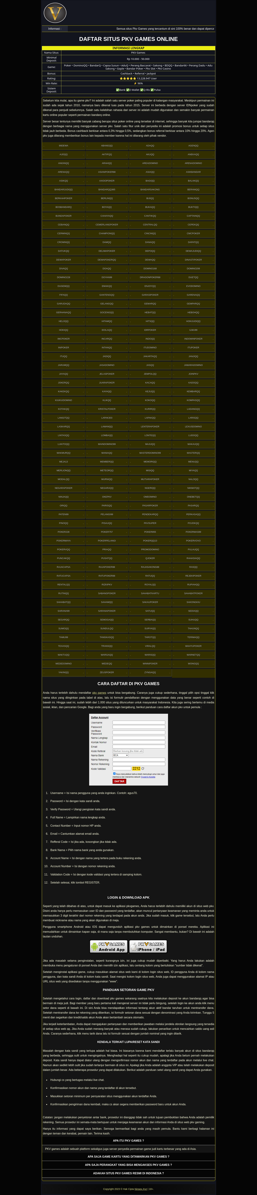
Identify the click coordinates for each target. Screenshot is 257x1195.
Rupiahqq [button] (193, 584)
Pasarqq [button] (193, 505)
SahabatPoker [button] (193, 593)
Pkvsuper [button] (150, 523)
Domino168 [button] (150, 268)
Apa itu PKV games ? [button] (128, 1140)
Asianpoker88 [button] (107, 172)
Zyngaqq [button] (150, 672)
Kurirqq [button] (150, 409)
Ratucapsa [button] (64, 575)
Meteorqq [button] (107, 470)
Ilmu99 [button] (193, 330)
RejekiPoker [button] (193, 575)
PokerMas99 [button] (193, 532)
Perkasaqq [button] (193, 514)
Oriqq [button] (63, 505)
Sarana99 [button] (64, 611)
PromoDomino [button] (150, 549)
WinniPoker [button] (150, 663)
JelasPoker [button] (106, 374)
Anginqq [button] (63, 163)
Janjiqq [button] (193, 356)
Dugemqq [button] (64, 286)
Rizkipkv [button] (107, 584)
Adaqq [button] (150, 145)
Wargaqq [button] (107, 655)
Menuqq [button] (193, 461)
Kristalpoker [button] (107, 409)
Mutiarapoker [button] (150, 479)
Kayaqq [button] (107, 391)
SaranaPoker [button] (107, 611)
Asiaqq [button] (150, 172)
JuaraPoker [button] (107, 382)
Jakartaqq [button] (150, 356)
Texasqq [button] (63, 646)
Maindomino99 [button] (107, 444)
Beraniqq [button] (193, 189)
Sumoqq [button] (63, 628)
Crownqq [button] (63, 242)
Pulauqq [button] (193, 549)
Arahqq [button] (107, 163)
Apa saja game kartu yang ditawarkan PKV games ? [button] (128, 1156)
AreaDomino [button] (150, 163)
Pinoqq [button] (63, 523)
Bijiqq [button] (150, 198)
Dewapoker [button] (63, 259)
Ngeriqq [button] (150, 488)
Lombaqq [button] (107, 435)
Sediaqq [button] (193, 611)
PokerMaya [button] (64, 540)
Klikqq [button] (107, 400)
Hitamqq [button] (107, 321)
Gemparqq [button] (193, 303)
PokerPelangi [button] (107, 540)
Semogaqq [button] (107, 619)
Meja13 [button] (63, 461)
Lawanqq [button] (107, 426)
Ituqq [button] (63, 356)
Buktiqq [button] (193, 207)
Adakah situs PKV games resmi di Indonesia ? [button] (128, 1173)
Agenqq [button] (193, 145)
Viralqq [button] (150, 646)
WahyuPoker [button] (193, 646)
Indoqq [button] (150, 338)
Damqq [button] (106, 242)
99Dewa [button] (63, 145)
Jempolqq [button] (150, 374)
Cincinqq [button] (150, 233)
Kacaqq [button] (150, 382)
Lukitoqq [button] (64, 444)
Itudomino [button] (150, 347)
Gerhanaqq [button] (63, 312)
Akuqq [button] (150, 154)
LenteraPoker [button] (150, 426)
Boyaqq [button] (107, 207)
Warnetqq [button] (193, 655)
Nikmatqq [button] (193, 488)
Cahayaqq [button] (107, 216)
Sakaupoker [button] (150, 602)
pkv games (99, 692)
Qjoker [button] (150, 558)
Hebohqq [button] (193, 312)
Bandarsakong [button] (150, 189)
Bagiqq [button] (150, 180)
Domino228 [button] (63, 277)
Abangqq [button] (107, 145)
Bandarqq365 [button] (106, 189)
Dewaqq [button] (150, 259)
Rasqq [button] (193, 567)
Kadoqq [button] (193, 382)
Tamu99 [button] (63, 637)
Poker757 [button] (107, 532)
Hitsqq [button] (150, 321)
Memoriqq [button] (150, 461)
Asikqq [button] (63, 180)
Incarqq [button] (107, 338)
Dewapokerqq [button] (107, 259)
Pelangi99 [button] (107, 514)
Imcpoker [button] (63, 338)
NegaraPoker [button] (63, 488)
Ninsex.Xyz (141, 1189)
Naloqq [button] (193, 479)
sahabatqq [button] (64, 602)
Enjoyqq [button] (150, 286)
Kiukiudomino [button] (63, 400)
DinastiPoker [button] (193, 259)
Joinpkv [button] (193, 374)
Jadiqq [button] (107, 356)
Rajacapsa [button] (63, 567)
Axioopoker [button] (107, 180)
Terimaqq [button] (193, 637)
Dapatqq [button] (193, 242)
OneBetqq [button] (193, 496)
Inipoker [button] (63, 347)
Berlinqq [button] (107, 198)
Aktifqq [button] (107, 154)
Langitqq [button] (63, 417)
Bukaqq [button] (150, 207)
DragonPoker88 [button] (150, 277)
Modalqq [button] (63, 479)
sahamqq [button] (107, 602)
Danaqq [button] (150, 242)
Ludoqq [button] (193, 435)
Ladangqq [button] (193, 409)
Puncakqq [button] (63, 558)
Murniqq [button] (106, 479)
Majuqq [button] (150, 444)
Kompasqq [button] (193, 400)
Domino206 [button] (193, 268)
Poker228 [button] (63, 532)
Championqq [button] (107, 233)
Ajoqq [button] (64, 154)
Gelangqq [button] (106, 303)
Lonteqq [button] (150, 435)
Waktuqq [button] (64, 655)
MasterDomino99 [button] (150, 453)
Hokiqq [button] (63, 330)
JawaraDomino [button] (193, 365)
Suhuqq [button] (193, 619)
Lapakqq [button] (150, 417)
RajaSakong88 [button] (150, 567)
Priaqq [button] (106, 549)
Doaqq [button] (107, 268)
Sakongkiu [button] (193, 602)
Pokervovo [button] (193, 540)
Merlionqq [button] (63, 470)
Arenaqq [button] (63, 172)
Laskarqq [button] (63, 426)
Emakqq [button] (107, 286)
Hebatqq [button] (150, 312)
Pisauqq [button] (107, 523)
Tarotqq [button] (150, 637)
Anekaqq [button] (193, 154)
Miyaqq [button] (193, 470)
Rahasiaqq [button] (193, 558)
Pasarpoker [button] (150, 505)
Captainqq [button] (193, 216)
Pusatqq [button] (106, 558)
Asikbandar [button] (193, 172)
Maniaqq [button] (106, 453)
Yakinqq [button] (64, 672)
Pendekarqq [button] (150, 514)
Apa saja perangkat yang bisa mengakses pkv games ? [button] (128, 1164)
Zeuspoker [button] (107, 672)
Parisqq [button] (107, 505)
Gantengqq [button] (107, 295)
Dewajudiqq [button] (193, 251)
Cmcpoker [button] (193, 233)
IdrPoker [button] (150, 330)
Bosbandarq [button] (64, 207)
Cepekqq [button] (193, 224)
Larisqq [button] (193, 417)
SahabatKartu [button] (150, 593)
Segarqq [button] (63, 619)
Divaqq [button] (63, 268)
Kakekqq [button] (63, 391)
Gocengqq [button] (107, 312)
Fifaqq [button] (63, 295)
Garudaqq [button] (63, 303)
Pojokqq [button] (193, 523)
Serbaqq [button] (150, 619)
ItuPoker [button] (193, 347)
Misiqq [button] (150, 470)
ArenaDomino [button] (193, 163)
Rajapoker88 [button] (107, 567)
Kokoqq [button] (150, 400)
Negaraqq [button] (106, 488)
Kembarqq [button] (193, 391)
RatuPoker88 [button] (107, 575)
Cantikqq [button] (150, 216)
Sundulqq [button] (106, 628)
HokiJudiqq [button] (193, 321)
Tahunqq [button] (193, 628)
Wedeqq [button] (107, 663)
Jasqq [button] (150, 365)
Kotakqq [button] (63, 409)
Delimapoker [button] (107, 251)
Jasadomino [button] (106, 365)
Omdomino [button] (150, 496)
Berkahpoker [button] (63, 198)
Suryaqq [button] (150, 628)
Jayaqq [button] (63, 374)
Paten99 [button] (63, 514)
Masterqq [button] (193, 453)
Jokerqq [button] (63, 382)
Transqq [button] (106, 646)
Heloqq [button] (63, 321)
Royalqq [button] (150, 584)
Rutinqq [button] (63, 593)
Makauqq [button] (193, 444)
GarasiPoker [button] (150, 295)
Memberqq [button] (107, 461)
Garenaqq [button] (193, 295)
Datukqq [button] (63, 251)
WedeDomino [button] (64, 663)
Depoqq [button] (150, 251)
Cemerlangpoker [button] (107, 224)
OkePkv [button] (106, 496)
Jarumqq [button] (63, 365)
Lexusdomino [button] (193, 426)
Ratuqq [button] (150, 575)
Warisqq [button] (150, 655)
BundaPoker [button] (63, 216)
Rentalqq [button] (63, 584)
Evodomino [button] (193, 286)
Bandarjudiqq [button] (63, 189)
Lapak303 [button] (106, 417)
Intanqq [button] (107, 347)
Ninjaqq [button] (64, 496)
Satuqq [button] (150, 611)
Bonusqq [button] (193, 198)
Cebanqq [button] (63, 224)
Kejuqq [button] (150, 391)
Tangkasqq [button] (107, 637)
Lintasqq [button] (63, 435)
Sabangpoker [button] (107, 593)
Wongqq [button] (193, 663)
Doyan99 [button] (107, 277)
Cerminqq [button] (63, 233)
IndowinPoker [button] (193, 338)
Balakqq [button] (193, 180)
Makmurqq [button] (63, 453)
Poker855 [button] (150, 532)
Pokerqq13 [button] (150, 540)
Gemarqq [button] (150, 303)
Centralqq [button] (150, 224)
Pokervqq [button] (63, 549)
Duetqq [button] (193, 277)
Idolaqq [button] (107, 330)
